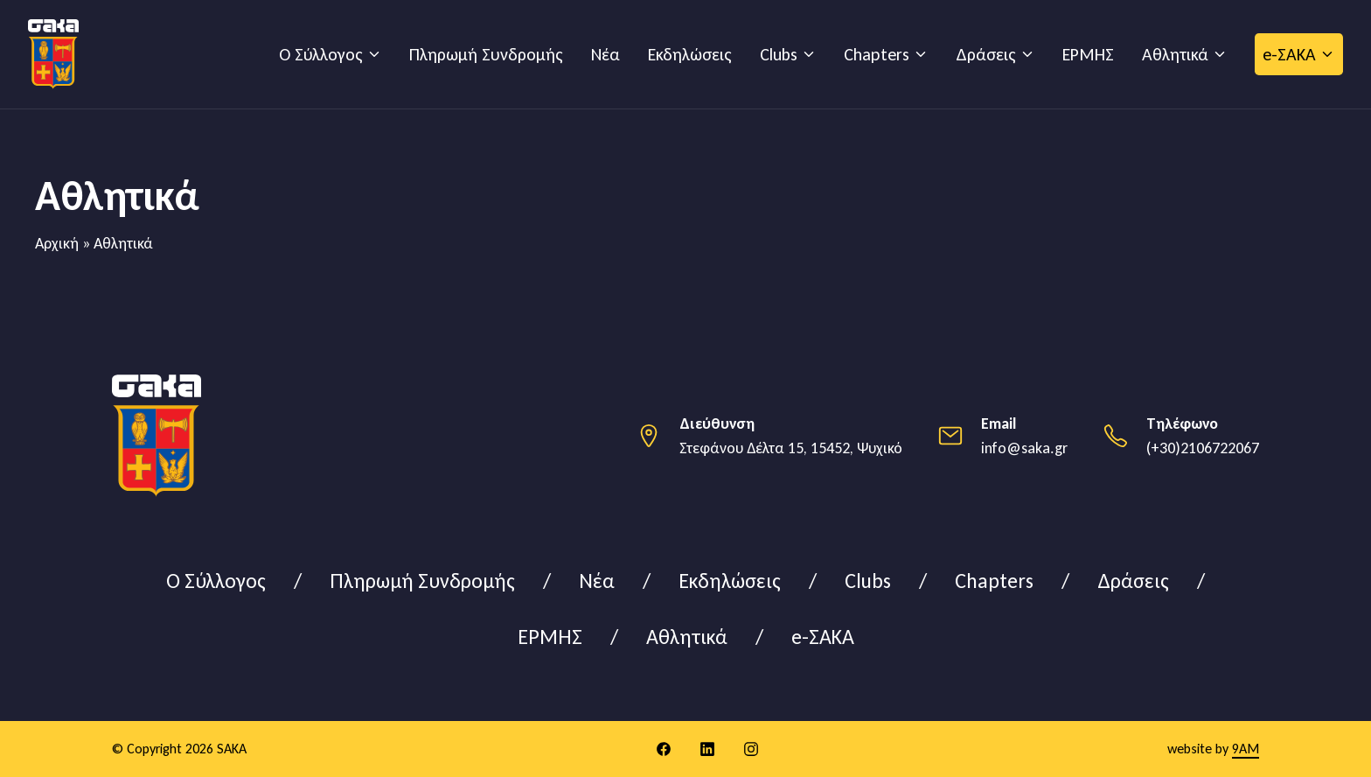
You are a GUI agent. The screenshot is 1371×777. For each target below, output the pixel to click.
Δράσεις (986, 54)
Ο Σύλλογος (321, 54)
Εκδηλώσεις (690, 54)
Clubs (778, 54)
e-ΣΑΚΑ (1289, 54)
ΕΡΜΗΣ (1088, 54)
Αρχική (57, 243)
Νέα (605, 54)
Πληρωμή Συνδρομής (486, 54)
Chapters (876, 54)
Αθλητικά (1175, 54)
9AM (1245, 748)
